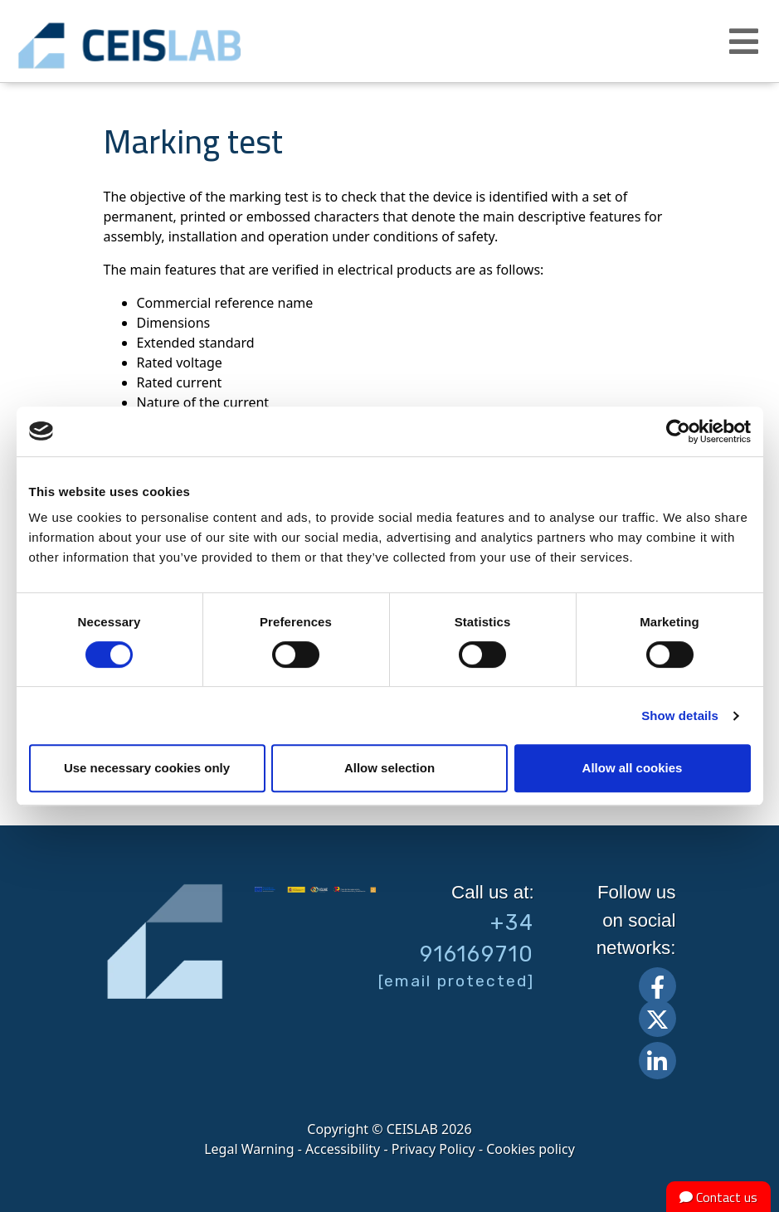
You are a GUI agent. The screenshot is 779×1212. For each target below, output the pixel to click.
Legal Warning (249, 1149)
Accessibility (342, 1149)
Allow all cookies (632, 768)
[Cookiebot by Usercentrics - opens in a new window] (678, 431)
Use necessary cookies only (147, 768)
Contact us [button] (718, 1197)
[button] (745, 41)
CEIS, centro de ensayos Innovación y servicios (182, 46)
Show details (679, 715)
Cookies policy (530, 1149)
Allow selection (389, 768)
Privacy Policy (433, 1149)
